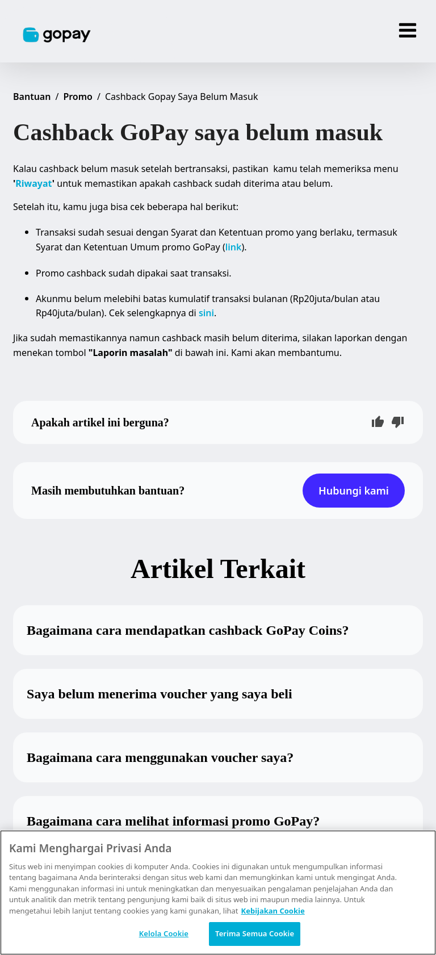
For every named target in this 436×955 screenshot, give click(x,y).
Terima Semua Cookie (254, 933)
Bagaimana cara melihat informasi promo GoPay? (173, 821)
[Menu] (408, 31)
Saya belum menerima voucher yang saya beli (159, 693)
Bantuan (32, 96)
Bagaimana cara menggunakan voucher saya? (160, 757)
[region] (218, 892)
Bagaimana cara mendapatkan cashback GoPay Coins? (188, 630)
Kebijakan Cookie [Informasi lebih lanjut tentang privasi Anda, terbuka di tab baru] (273, 911)
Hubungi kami (353, 490)
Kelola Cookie (163, 933)
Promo (78, 96)
